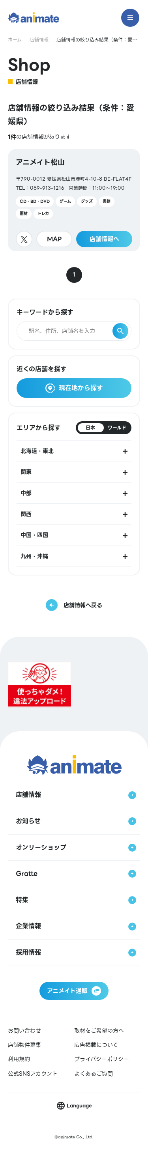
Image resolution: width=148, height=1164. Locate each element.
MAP (54, 239)
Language (79, 1105)
